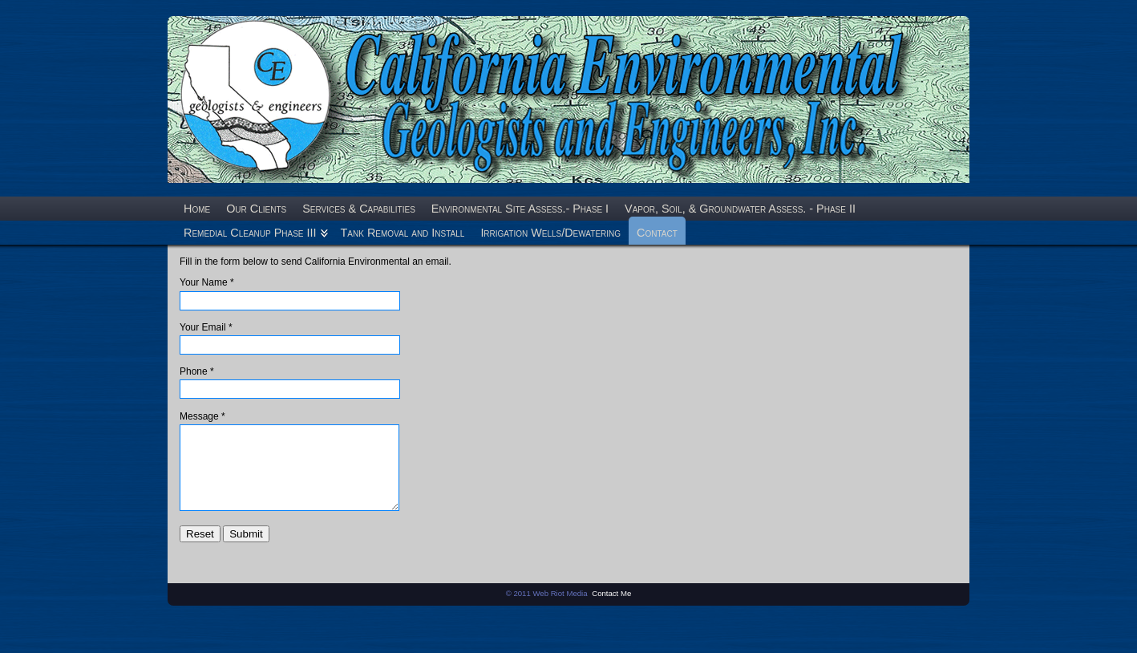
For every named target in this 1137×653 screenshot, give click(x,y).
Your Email (203, 327)
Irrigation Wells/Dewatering (550, 232)
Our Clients (256, 208)
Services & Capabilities (358, 208)
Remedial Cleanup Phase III (250, 232)
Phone (194, 371)
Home (197, 208)
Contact (657, 232)
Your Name (204, 282)
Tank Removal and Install (403, 232)
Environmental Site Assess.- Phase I (520, 208)
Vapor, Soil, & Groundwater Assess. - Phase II (740, 208)
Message (199, 416)
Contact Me (611, 612)
